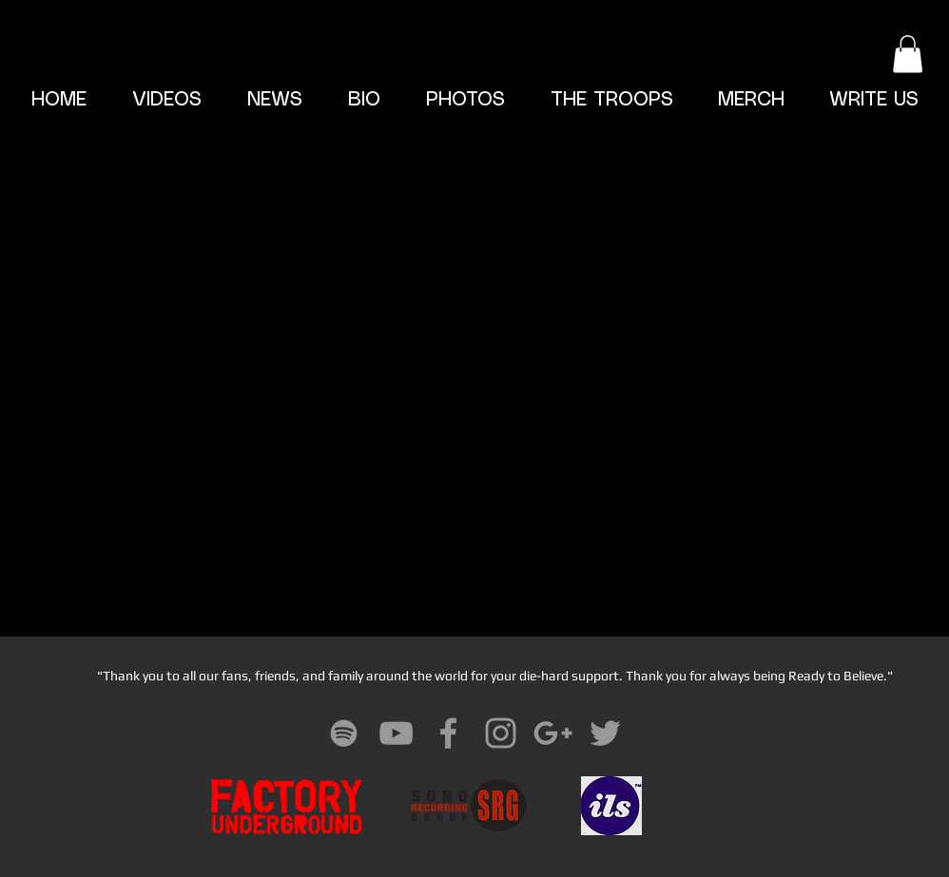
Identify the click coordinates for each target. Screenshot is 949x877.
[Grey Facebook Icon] (448, 733)
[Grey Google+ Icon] (553, 733)
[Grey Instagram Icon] (500, 733)
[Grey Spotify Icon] (343, 733)
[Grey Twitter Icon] (605, 733)
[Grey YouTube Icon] (396, 733)
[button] (907, 53)
